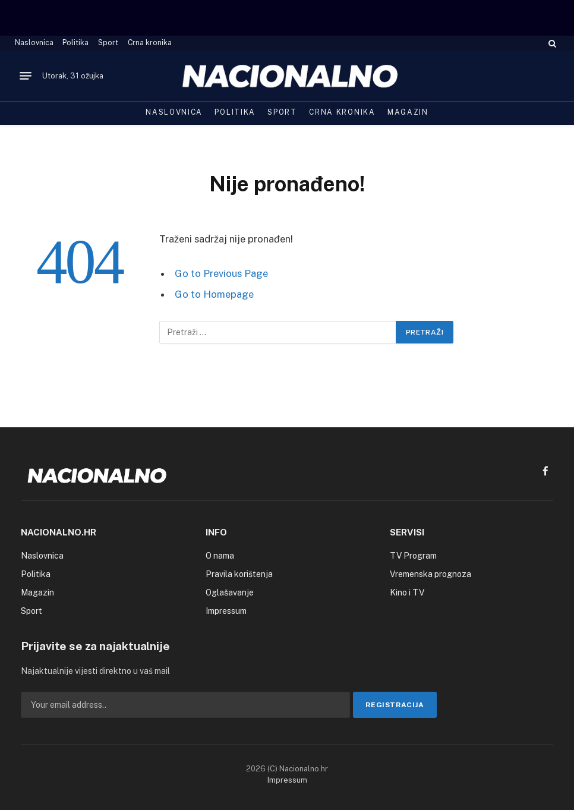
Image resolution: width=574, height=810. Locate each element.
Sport (108, 43)
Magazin (407, 112)
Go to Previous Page (221, 273)
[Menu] (25, 76)
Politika (75, 43)
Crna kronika (150, 43)
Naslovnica (34, 43)
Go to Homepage (214, 294)
